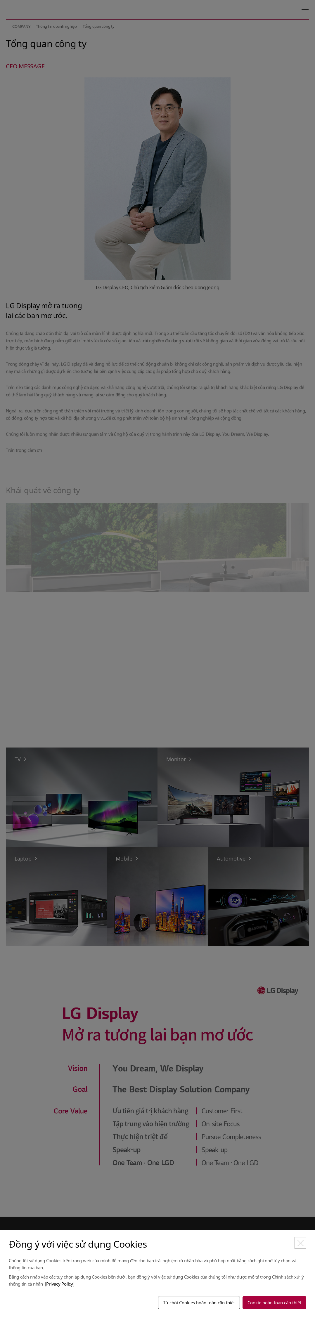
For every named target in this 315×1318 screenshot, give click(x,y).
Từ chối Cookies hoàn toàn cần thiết (199, 1302)
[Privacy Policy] (60, 1284)
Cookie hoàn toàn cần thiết (274, 1302)
